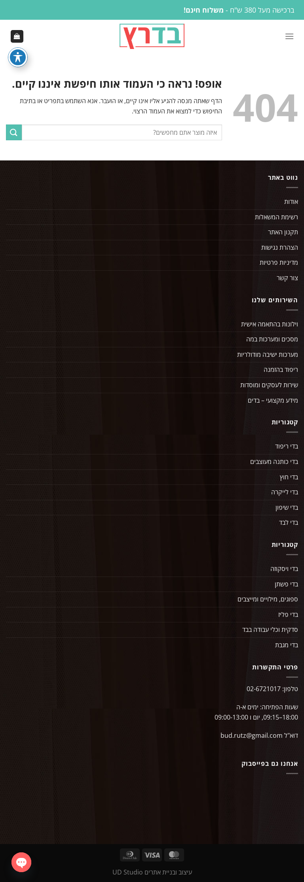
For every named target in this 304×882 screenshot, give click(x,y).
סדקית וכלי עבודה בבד (270, 631)
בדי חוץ (289, 478)
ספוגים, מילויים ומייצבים (268, 600)
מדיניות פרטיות (279, 264)
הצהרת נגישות (279, 249)
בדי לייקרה (284, 493)
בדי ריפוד (286, 447)
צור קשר (287, 279)
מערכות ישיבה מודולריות (267, 356)
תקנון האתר (283, 233)
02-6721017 (264, 690)
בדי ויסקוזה (284, 570)
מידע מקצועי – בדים (273, 402)
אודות (291, 203)
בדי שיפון (287, 509)
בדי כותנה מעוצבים (274, 463)
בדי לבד (288, 524)
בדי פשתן (286, 585)
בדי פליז (288, 616)
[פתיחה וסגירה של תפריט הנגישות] (17, 57)
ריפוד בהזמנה (281, 371)
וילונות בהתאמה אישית (269, 325)
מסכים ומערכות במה (272, 340)
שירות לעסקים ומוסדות (269, 386)
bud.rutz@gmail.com (251, 737)
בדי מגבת (286, 646)
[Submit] (14, 133)
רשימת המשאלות (276, 218)
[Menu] (289, 37)
